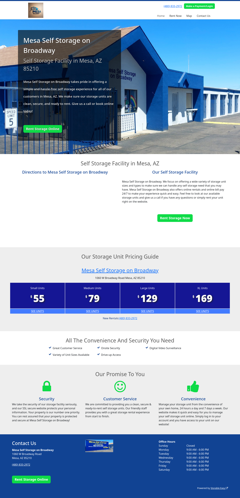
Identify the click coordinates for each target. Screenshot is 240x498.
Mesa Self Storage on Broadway (120, 270)
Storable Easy (219, 488)
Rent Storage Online (42, 129)
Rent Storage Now (175, 218)
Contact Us (203, 16)
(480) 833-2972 (173, 6)
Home (161, 16)
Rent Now (176, 16)
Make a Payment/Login (199, 6)
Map (189, 16)
